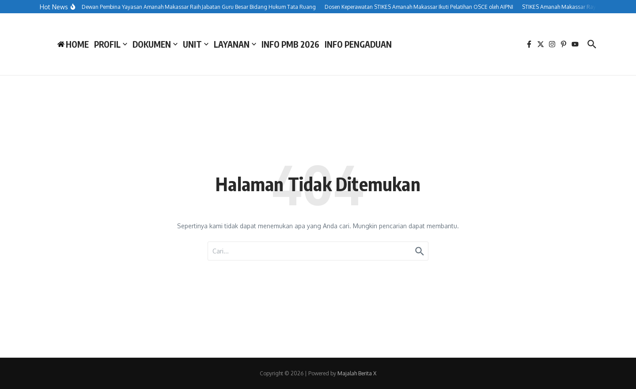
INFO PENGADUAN (358, 44)
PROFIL (110, 44)
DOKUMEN (155, 44)
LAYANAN (235, 44)
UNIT (195, 44)
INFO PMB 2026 (290, 44)
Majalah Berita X (356, 373)
